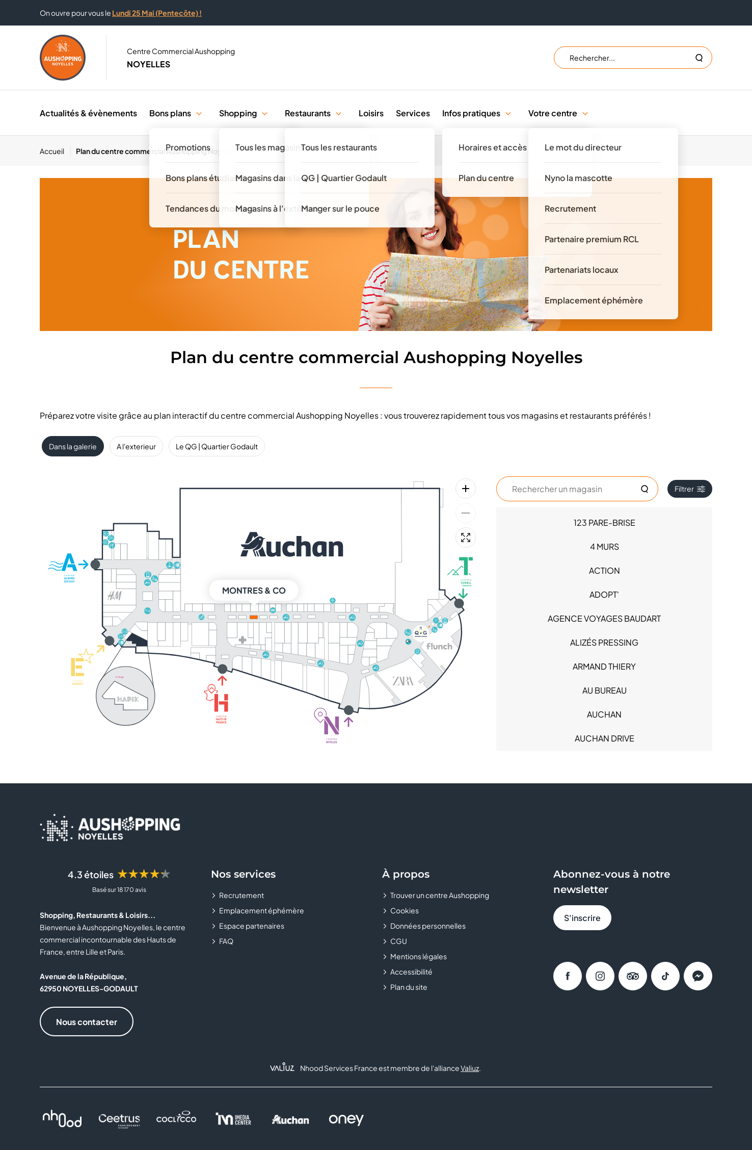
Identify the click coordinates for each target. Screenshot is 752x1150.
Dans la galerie (73, 446)
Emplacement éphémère (261, 910)
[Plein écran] (465, 537)
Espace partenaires (251, 925)
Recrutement (241, 895)
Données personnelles (428, 925)
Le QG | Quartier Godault (217, 446)
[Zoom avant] (465, 488)
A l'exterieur (136, 446)
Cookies (404, 910)
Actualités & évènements (88, 113)
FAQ (226, 940)
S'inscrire (582, 917)
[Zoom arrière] (465, 513)
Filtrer (690, 488)
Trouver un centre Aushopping (439, 895)
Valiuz (470, 1067)
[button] (199, 113)
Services (413, 113)
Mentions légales (418, 956)
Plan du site (408, 986)
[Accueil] (55, 151)
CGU (398, 940)
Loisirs (371, 113)
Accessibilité (411, 971)
